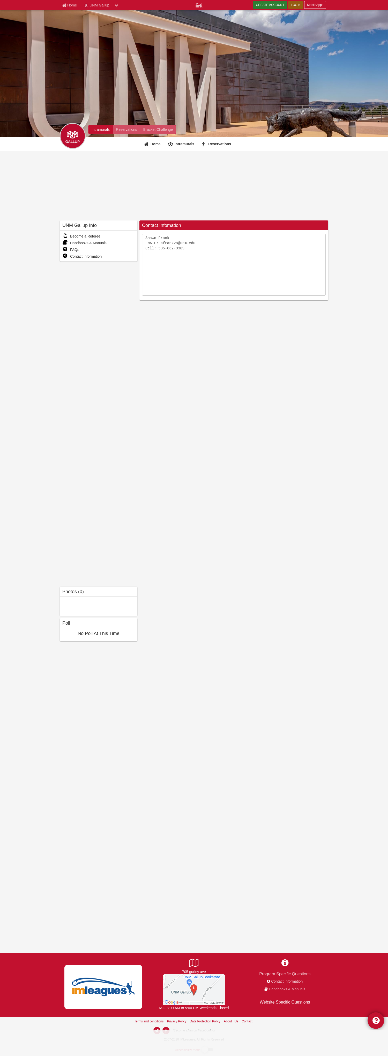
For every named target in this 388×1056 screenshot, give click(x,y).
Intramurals (184, 144)
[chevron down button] (116, 5)
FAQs (70, 250)
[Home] (153, 144)
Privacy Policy (176, 1021)
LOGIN (296, 5)
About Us (231, 1021)
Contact (247, 1021)
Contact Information (82, 256)
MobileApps (315, 5)
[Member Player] (199, 4)
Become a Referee (81, 236)
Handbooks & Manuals (84, 243)
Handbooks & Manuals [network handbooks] (287, 989)
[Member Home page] (69, 5)
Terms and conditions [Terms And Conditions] (148, 1021)
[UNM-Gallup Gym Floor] (194, 989)
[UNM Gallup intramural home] (100, 129)
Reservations (219, 144)
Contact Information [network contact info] (287, 981)
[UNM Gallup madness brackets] (158, 129)
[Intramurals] (182, 144)
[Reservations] (217, 144)
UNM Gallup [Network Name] (96, 5)
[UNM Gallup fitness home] (126, 129)
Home (156, 144)
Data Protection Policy (205, 1021)
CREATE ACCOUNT (270, 5)
